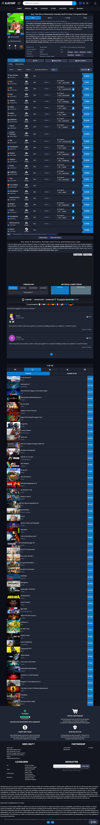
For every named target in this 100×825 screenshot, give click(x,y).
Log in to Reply (86, 329)
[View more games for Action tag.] (76, 53)
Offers (11, 64)
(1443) (66, 300)
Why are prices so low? (13, 751)
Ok (48, 822)
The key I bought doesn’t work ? (16, 753)
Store (11, 70)
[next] (22, 34)
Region (19, 70)
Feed (85, 18)
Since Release (13, 288)
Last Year (23, 288)
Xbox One (74, 47)
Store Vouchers (29, 765)
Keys (53, 70)
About (50, 18)
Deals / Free (28, 772)
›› (58, 354)
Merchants (66, 749)
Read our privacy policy (89, 819)
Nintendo (9, 777)
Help (93, 822)
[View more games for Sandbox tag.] (78, 56)
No (52, 822)
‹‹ (44, 354)
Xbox (8, 769)
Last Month (43, 288)
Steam (52, 56)
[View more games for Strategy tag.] (70, 53)
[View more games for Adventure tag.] (82, 53)
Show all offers (56, 238)
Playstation (10, 773)
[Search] (74, 3)
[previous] (8, 34)
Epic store (42, 56)
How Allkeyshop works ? (14, 749)
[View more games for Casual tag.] (89, 53)
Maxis (41, 52)
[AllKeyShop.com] (8, 3)
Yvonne (18, 337)
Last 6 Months (33, 288)
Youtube (90, 748)
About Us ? (10, 748)
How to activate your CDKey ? (16, 755)
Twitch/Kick (66, 748)
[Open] (19, 3)
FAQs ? (9, 756)
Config (68, 18)
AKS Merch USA (29, 778)
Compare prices (51, 234)
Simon (18, 316)
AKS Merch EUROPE (30, 779)
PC (7, 765)
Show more (43, 238)
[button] (95, 3)
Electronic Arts (44, 54)
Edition (28, 70)
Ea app (48, 56)
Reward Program (30, 769)
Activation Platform (41, 70)
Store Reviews (29, 774)
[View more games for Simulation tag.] (71, 56)
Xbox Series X (81, 47)
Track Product (28, 292)
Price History (20, 64)
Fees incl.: (85, 70)
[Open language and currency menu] (84, 3)
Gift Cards (28, 771)
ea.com (42, 49)
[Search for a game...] (50, 3)
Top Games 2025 (30, 776)
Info (33, 18)
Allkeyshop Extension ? (13, 758)
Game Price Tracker (31, 767)
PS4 (70, 47)
